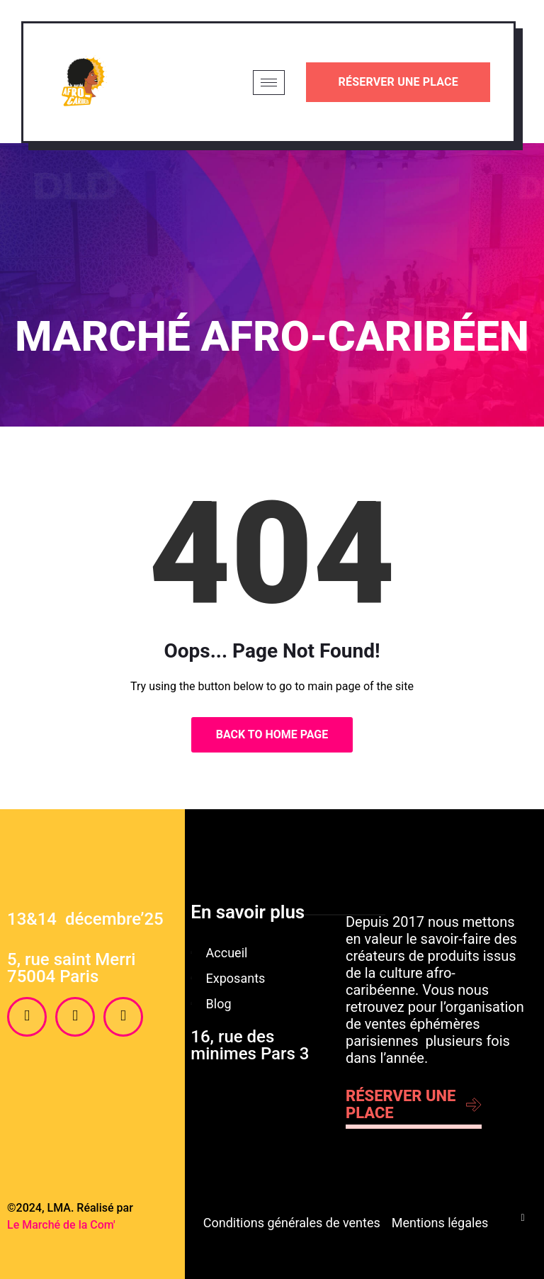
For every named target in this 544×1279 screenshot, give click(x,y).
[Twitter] (123, 1017)
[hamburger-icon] (269, 82)
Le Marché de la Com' (61, 1225)
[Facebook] (27, 1017)
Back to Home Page (272, 734)
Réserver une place (398, 82)
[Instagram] (75, 1017)
